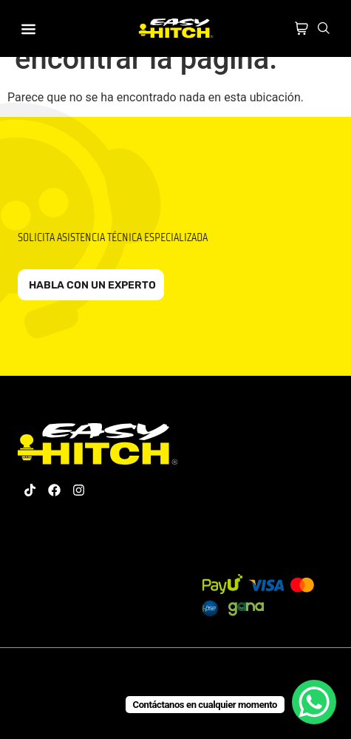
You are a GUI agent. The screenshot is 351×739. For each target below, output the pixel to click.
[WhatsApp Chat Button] (314, 702)
